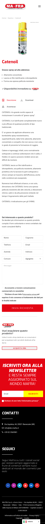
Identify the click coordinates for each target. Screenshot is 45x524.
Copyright (19, 518)
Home (4, 18)
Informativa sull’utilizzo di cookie (16, 515)
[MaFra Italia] (15, 6)
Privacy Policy (34, 515)
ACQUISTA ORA (19, 348)
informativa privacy (30, 294)
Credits (26, 518)
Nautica (10, 18)
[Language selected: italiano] (31, 521)
